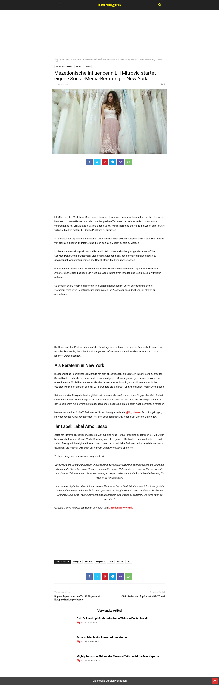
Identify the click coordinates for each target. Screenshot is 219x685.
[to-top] (215, 679)
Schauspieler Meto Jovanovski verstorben (102, 637)
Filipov (80, 622)
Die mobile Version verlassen (109, 680)
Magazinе (100, 562)
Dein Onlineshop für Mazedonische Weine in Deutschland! (112, 618)
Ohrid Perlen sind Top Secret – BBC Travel (143, 596)
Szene (88, 66)
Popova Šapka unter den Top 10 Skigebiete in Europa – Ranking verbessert (77, 598)
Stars (111, 562)
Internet (88, 562)
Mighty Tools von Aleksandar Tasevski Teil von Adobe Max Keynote (118, 656)
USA (129, 562)
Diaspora (77, 562)
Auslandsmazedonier (72, 59)
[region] (109, 35)
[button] (59, 5)
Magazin (79, 66)
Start (56, 59)
